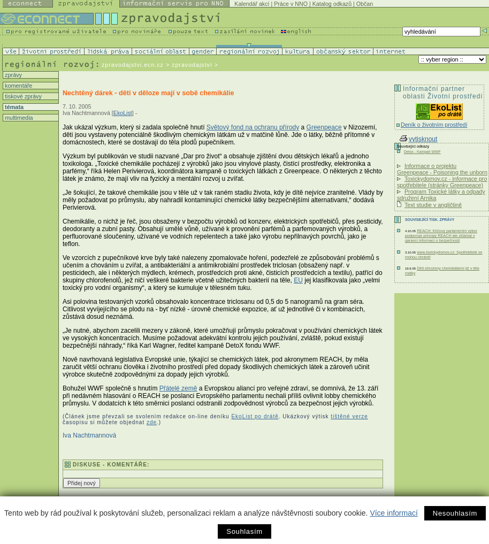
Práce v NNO (291, 4)
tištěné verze (349, 416)
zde (152, 422)
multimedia (18, 117)
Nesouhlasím (455, 513)
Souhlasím (244, 531)
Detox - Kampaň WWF (422, 152)
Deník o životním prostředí (434, 124)
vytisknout (418, 139)
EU (298, 280)
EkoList (122, 113)
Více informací (393, 513)
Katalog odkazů (332, 4)
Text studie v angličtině (433, 205)
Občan (364, 4)
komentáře (17, 85)
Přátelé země (178, 388)
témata (13, 107)
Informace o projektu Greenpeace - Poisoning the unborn (442, 169)
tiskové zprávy (22, 96)
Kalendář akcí (251, 4)
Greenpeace (324, 127)
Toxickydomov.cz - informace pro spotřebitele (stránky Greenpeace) (442, 181)
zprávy (12, 75)
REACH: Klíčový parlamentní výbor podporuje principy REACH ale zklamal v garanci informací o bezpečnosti (441, 235)
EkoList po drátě (254, 416)
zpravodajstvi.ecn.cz (133, 65)
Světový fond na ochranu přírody (253, 127)
